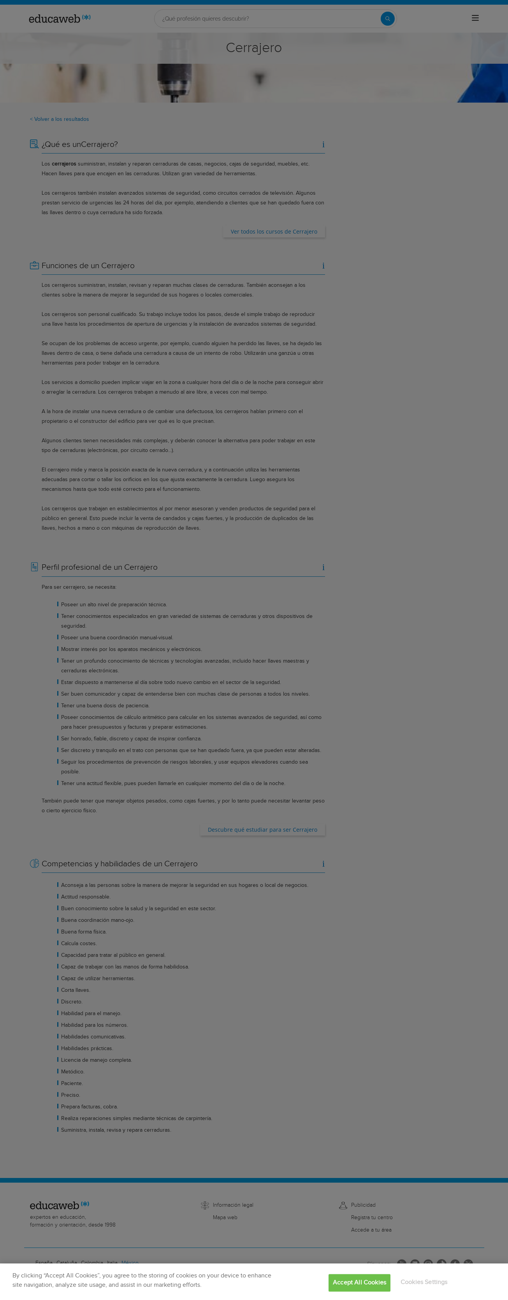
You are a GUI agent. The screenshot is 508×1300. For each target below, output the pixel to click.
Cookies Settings (424, 1282)
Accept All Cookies (359, 1282)
